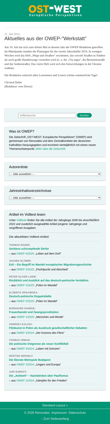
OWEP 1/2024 (25, 380)
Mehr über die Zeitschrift (50, 148)
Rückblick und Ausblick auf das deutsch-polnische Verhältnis (49, 280)
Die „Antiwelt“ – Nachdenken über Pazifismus (38, 375)
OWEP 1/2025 (25, 316)
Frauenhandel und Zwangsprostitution (34, 312)
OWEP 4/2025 (25, 253)
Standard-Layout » (55, 405)
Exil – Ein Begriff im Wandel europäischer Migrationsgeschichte (50, 264)
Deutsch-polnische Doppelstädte (30, 296)
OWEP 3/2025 (25, 269)
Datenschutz (77, 412)
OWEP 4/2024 (25, 332)
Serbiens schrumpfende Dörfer (29, 248)
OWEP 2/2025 (25, 285)
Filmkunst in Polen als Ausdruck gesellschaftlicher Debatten (48, 327)
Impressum (59, 412)
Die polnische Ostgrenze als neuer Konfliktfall (38, 343)
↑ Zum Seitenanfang (55, 418)
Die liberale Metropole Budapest (30, 359)
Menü (10, 11)
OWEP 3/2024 (25, 348)
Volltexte (22, 220)
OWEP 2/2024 (25, 364)
